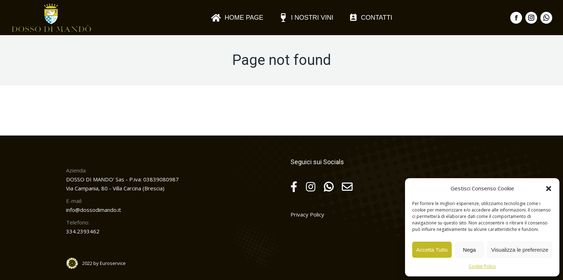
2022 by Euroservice (104, 263)
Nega (469, 250)
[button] (548, 188)
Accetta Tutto (432, 250)
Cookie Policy (482, 266)
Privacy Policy (307, 214)
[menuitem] (236, 17)
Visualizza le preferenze (519, 250)
